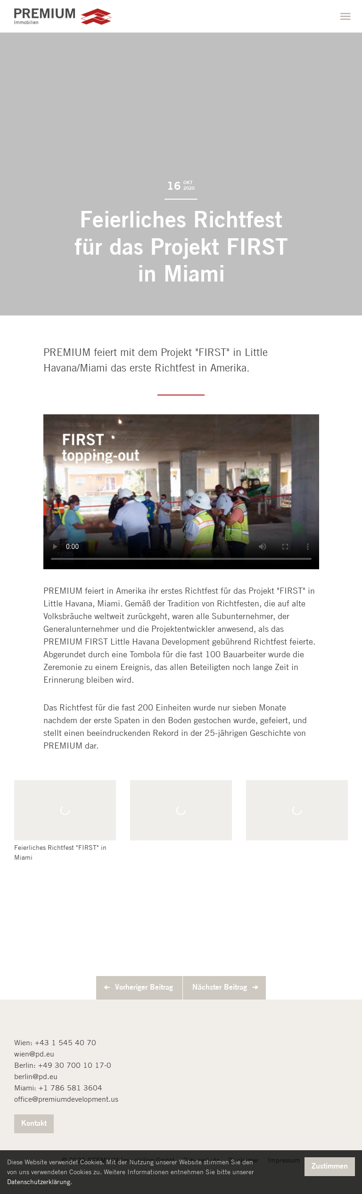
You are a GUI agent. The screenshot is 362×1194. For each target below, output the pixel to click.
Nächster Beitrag (219, 987)
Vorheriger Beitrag (144, 987)
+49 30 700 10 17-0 (74, 1065)
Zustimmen (330, 1165)
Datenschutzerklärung (38, 1182)
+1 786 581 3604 (70, 1087)
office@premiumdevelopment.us (66, 1099)
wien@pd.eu (34, 1053)
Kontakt (34, 1123)
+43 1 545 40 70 (65, 1042)
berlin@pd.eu (36, 1076)
